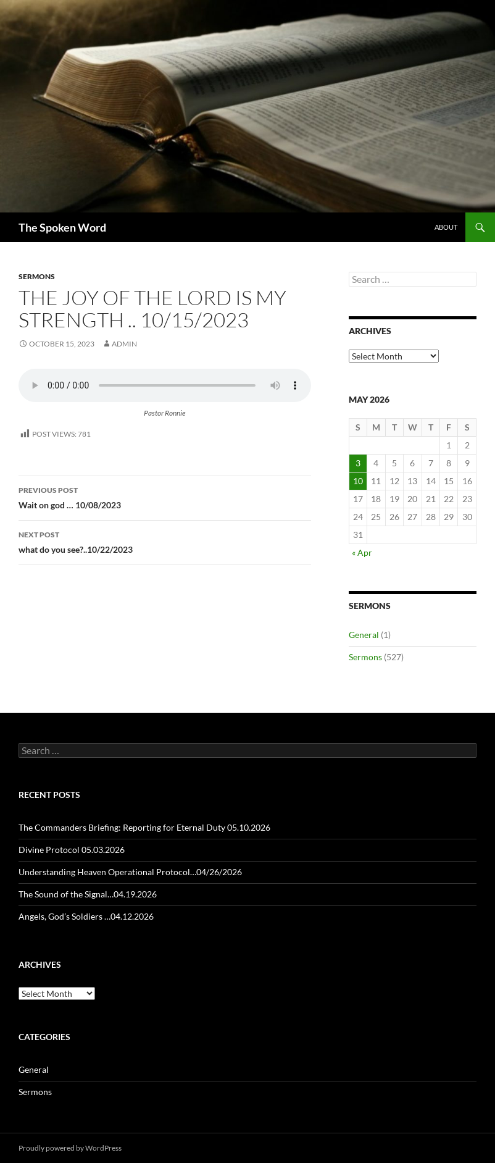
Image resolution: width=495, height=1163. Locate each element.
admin (124, 343)
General (364, 634)
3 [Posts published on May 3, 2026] (358, 463)
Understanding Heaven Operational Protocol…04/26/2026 (130, 872)
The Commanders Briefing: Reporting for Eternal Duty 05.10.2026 (144, 827)
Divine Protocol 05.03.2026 (72, 849)
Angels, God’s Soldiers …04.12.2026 (86, 916)
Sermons (37, 276)
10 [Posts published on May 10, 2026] (358, 481)
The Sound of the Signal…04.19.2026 (88, 894)
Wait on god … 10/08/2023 (165, 496)
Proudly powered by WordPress (70, 1148)
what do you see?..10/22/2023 (165, 541)
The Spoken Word (62, 227)
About (446, 227)
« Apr (362, 552)
